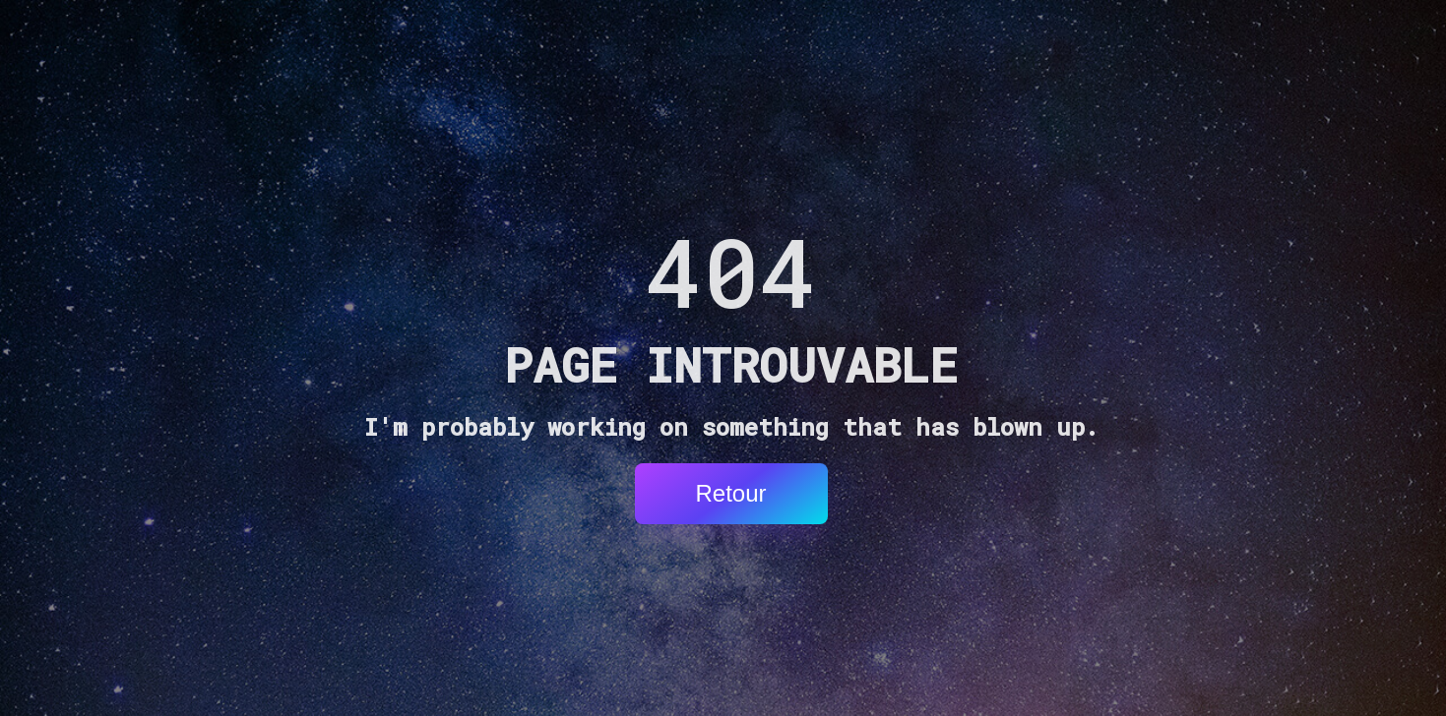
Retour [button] (730, 493)
